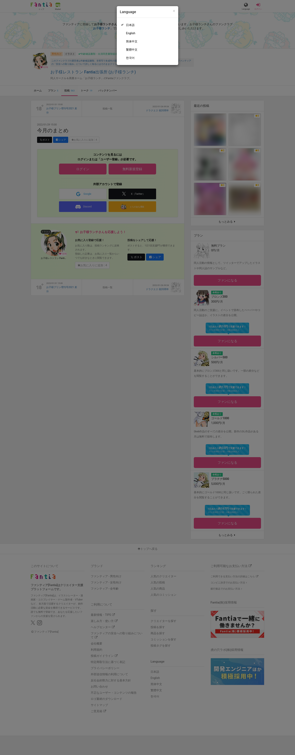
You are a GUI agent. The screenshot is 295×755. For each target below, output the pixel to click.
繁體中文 (131, 49)
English (130, 33)
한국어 (130, 57)
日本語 (130, 25)
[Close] (174, 11)
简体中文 (131, 41)
